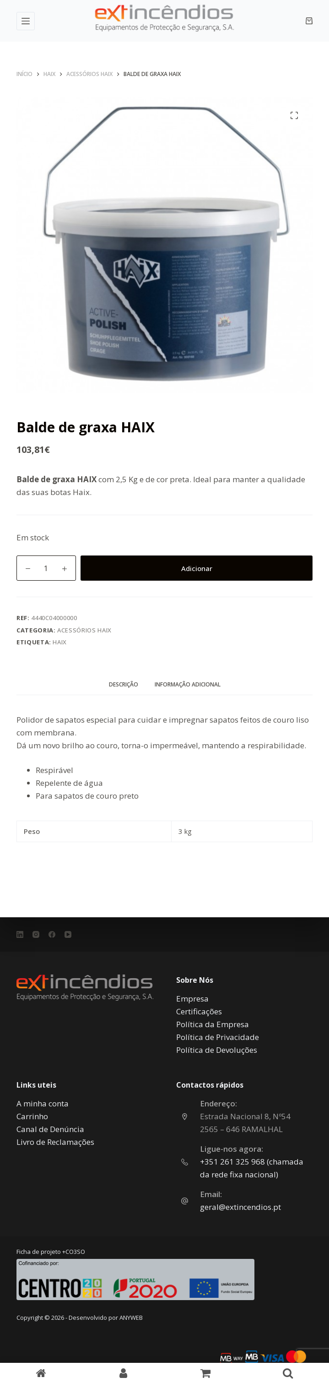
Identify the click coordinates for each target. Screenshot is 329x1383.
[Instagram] (35, 934)
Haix (60, 642)
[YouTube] (68, 934)
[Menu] (25, 21)
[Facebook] (52, 934)
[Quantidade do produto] (46, 568)
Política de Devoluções (216, 1050)
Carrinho (32, 1116)
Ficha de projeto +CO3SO (50, 1251)
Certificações (199, 1011)
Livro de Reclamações (55, 1142)
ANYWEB (131, 1317)
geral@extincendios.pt (240, 1207)
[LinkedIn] (19, 934)
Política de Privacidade (217, 1037)
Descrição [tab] (123, 684)
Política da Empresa (212, 1024)
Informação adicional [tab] (188, 684)
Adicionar (196, 568)
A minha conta (42, 1103)
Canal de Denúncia (50, 1129)
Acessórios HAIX (84, 630)
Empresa (192, 998)
